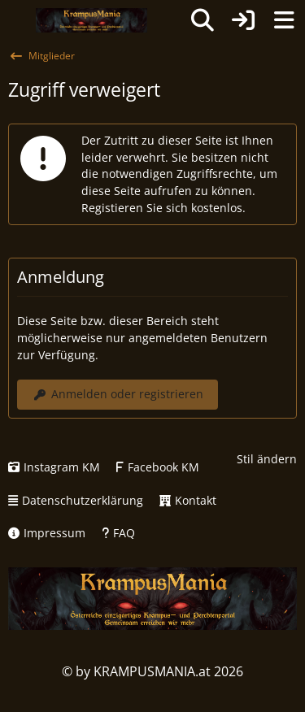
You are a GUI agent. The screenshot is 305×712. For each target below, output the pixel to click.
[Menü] (284, 20)
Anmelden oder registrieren (117, 394)
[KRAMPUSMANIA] (91, 20)
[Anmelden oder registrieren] (243, 20)
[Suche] (202, 20)
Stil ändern (267, 459)
